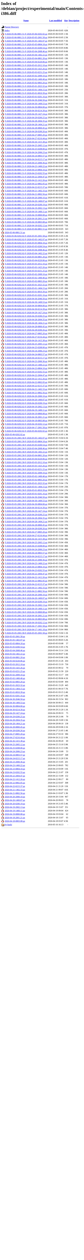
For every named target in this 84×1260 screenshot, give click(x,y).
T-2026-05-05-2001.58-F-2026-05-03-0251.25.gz (26, 469)
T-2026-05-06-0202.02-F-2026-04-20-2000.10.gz (26, 396)
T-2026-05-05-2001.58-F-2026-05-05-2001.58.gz (26, 633)
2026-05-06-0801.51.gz (15, 232)
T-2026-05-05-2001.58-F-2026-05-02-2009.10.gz (26, 473)
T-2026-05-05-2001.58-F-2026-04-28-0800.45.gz (26, 525)
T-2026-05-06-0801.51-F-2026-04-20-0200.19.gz (26, 204)
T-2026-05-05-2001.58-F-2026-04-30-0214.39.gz (26, 507)
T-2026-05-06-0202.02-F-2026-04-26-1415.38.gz (26, 340)
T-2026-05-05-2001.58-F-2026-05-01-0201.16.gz (26, 494)
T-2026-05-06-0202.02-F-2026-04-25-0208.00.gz (26, 347)
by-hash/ (8, 824)
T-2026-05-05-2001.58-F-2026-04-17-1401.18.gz (26, 629)
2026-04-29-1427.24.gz (15, 713)
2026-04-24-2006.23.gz (15, 751)
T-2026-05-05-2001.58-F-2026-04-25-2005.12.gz (26, 542)
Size (66, 20)
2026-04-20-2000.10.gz (15, 797)
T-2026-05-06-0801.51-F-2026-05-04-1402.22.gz (26, 55)
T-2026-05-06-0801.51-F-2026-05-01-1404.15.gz (26, 90)
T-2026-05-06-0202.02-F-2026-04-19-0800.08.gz (26, 413)
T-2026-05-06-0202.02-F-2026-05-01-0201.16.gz (26, 295)
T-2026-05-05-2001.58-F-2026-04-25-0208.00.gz (26, 546)
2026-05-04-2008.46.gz (15, 650)
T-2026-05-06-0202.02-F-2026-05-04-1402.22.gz (26, 253)
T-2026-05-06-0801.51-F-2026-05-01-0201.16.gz (26, 97)
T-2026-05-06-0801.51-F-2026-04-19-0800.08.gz (26, 215)
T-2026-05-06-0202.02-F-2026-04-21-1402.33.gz (26, 389)
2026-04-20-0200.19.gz (15, 804)
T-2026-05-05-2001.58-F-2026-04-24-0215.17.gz (26, 556)
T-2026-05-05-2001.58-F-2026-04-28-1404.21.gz (26, 521)
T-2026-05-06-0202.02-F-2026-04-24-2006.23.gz (26, 351)
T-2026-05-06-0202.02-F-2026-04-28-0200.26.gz (26, 330)
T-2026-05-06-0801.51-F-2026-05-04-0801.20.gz (26, 58)
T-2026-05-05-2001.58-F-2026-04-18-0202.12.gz (26, 622)
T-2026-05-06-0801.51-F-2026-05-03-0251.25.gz (26, 72)
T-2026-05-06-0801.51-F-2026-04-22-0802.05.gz (26, 184)
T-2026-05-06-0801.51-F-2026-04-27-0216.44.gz (26, 138)
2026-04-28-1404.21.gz (15, 723)
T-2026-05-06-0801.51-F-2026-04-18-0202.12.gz (26, 225)
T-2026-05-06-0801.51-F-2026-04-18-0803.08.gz (26, 222)
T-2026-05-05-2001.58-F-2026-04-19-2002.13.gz (26, 605)
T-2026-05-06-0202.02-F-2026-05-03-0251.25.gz (26, 271)
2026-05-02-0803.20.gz (15, 682)
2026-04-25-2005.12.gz (15, 744)
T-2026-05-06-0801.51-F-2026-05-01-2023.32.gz (26, 86)
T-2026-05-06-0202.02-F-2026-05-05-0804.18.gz (26, 243)
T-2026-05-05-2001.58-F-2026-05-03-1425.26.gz (26, 466)
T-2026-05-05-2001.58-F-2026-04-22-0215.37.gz (26, 584)
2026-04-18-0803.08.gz (15, 821)
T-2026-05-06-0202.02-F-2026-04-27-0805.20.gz (26, 333)
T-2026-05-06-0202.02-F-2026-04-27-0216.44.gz (26, 337)
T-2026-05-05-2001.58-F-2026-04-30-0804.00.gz (26, 504)
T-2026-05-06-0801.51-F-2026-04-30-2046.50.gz (26, 100)
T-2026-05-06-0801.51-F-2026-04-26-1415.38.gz (26, 142)
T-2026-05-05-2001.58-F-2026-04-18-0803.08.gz (26, 619)
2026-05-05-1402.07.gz (15, 640)
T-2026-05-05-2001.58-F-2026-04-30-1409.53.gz (26, 501)
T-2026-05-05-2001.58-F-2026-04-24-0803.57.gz (26, 553)
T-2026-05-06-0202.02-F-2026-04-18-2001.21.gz (26, 417)
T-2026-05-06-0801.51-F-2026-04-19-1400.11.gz (26, 211)
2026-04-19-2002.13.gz (15, 807)
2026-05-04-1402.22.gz (15, 654)
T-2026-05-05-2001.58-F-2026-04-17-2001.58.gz (26, 626)
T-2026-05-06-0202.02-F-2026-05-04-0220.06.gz (26, 260)
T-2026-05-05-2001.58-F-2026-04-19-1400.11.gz (26, 608)
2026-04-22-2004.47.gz (15, 776)
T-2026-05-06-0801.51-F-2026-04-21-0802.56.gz (26, 194)
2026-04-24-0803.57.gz (15, 755)
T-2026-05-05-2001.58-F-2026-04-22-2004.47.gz (26, 574)
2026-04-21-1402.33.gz (15, 790)
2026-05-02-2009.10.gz (15, 675)
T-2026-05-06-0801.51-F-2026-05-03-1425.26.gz (26, 69)
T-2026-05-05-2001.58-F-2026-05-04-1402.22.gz (26, 452)
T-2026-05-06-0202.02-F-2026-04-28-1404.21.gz (26, 323)
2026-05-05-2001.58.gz (15, 636)
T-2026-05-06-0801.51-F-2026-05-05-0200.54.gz (26, 48)
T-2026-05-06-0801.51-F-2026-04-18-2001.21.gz (26, 218)
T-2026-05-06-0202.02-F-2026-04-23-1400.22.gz (26, 365)
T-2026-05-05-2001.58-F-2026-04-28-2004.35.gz (26, 518)
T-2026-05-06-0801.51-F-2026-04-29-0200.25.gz (26, 117)
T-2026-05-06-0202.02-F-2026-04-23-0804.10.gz (26, 368)
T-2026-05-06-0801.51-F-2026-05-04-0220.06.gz (26, 62)
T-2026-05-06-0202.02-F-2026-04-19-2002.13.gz (26, 406)
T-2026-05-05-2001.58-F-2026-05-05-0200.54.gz (26, 445)
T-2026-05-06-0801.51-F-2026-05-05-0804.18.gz (26, 44)
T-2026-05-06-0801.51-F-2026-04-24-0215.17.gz (26, 159)
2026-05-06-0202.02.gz (15, 434)
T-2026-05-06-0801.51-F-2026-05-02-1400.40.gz (26, 79)
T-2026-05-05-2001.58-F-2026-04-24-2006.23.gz (26, 549)
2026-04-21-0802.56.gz (15, 793)
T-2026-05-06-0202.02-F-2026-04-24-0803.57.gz (26, 354)
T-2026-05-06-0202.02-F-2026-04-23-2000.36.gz (26, 361)
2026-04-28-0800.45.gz (15, 727)
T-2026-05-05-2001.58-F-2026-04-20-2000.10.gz (26, 595)
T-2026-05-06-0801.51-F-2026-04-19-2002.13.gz (26, 208)
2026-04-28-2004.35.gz (15, 720)
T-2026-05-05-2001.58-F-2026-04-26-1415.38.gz (26, 539)
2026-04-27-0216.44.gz (15, 737)
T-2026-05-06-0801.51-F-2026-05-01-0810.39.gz (26, 93)
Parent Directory (12, 27)
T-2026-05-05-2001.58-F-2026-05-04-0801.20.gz (26, 455)
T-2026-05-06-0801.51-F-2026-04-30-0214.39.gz (26, 110)
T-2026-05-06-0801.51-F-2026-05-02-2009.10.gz (26, 76)
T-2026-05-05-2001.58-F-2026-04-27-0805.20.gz (26, 532)
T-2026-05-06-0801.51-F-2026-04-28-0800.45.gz (26, 128)
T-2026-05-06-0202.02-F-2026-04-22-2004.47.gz (26, 375)
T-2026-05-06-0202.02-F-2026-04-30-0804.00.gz (26, 305)
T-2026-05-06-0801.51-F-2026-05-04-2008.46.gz (26, 51)
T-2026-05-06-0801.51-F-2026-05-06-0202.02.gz (26, 34)
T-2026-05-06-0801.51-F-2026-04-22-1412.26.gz (26, 180)
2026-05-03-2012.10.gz (15, 664)
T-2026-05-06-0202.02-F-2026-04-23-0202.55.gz (26, 372)
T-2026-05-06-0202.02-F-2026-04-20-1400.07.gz (26, 400)
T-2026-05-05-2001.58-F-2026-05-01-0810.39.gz (26, 490)
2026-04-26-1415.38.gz (15, 741)
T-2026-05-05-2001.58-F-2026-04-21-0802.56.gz (26, 591)
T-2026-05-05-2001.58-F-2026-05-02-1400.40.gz (26, 476)
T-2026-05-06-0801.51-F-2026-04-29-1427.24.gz (26, 114)
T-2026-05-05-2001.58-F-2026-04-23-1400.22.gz (26, 563)
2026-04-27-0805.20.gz (15, 734)
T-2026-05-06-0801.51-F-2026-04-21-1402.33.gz (26, 191)
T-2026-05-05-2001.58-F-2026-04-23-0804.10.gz (26, 567)
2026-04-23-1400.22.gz (15, 765)
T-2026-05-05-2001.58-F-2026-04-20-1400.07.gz (26, 598)
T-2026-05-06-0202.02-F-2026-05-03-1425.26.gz (26, 267)
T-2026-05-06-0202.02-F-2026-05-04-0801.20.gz (26, 257)
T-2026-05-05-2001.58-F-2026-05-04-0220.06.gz (26, 459)
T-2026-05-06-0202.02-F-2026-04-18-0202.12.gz (26, 424)
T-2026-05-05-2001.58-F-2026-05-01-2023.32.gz (26, 483)
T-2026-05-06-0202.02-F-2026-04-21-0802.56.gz (26, 393)
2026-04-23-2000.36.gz (15, 762)
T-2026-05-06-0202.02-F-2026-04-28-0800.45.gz (26, 326)
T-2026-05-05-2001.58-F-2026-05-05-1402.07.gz (26, 438)
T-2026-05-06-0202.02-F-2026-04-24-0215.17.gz (26, 358)
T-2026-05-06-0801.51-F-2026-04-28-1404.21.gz (26, 124)
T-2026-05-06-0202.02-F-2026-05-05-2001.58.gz (26, 236)
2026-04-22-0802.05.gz (15, 783)
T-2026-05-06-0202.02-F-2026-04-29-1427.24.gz (26, 312)
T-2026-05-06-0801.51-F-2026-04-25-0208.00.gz (26, 149)
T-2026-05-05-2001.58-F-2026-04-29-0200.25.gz (26, 514)
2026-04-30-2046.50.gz (15, 699)
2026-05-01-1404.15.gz (15, 689)
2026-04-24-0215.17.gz (15, 758)
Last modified (55, 20)
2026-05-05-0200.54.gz (15, 647)
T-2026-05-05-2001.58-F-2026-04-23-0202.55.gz (26, 570)
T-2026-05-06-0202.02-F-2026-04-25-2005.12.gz (26, 344)
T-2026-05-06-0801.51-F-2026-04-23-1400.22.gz (26, 166)
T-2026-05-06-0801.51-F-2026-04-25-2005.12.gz (26, 145)
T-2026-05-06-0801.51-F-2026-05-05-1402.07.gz (26, 41)
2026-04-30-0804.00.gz (15, 706)
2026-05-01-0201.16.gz (15, 696)
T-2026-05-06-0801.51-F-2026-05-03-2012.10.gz (26, 65)
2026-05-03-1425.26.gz (15, 668)
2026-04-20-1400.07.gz (15, 800)
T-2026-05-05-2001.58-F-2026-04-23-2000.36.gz (26, 560)
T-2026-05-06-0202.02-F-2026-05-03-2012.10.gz (26, 264)
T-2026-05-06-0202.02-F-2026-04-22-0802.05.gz (26, 382)
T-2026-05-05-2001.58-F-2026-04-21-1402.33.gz (26, 588)
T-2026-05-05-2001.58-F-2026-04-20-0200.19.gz (26, 602)
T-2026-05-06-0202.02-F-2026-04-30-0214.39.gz (26, 309)
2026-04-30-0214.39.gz (15, 709)
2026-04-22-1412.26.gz (15, 779)
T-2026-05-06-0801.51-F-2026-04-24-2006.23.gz (26, 152)
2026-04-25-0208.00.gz (15, 748)
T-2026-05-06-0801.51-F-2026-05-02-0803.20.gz (26, 83)
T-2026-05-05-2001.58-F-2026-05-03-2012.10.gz (26, 462)
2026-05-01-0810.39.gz (15, 692)
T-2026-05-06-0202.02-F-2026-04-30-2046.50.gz (26, 299)
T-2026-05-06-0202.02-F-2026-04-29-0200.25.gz (26, 316)
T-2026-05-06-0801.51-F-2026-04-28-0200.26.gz (26, 131)
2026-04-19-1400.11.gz (15, 811)
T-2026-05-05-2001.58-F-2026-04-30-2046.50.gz (26, 497)
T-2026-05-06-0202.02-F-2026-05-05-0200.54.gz (26, 246)
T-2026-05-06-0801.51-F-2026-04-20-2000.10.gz (26, 198)
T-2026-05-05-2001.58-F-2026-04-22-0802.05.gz (26, 581)
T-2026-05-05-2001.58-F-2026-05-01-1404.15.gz (26, 487)
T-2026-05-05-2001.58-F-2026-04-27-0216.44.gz (26, 535)
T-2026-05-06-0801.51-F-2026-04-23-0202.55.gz (26, 173)
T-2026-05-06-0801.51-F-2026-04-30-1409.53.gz (26, 103)
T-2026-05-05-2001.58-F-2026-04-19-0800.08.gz (26, 612)
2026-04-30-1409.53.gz (15, 703)
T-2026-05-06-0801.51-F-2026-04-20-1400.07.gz (26, 201)
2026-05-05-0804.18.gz (15, 643)
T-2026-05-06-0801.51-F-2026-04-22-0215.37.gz (26, 187)
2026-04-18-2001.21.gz (15, 817)
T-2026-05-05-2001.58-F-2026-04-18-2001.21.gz (26, 615)
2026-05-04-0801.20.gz (15, 657)
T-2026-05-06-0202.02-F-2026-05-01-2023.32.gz (26, 285)
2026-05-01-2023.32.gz (15, 685)
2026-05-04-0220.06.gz (15, 661)
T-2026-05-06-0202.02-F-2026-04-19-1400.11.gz (26, 410)
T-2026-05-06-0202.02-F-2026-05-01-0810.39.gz (26, 292)
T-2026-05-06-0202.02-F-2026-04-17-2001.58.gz (26, 427)
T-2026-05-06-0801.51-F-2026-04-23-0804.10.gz (26, 170)
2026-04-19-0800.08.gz (15, 814)
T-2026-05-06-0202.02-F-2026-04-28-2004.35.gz (26, 319)
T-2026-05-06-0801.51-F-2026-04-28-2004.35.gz (26, 121)
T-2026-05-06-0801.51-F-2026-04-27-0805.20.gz (26, 135)
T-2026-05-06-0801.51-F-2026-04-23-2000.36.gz (26, 163)
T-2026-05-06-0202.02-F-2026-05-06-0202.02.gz (26, 431)
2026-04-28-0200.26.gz (15, 730)
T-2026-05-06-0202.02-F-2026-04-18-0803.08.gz (26, 420)
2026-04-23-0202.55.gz (15, 772)
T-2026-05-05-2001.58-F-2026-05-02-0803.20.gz (26, 480)
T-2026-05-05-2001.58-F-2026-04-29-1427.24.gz (26, 511)
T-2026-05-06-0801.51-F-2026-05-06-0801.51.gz (26, 229)
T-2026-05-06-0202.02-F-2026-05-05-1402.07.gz (26, 239)
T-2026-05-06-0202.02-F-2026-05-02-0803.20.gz (26, 281)
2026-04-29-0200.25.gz (15, 716)
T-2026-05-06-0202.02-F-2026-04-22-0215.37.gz (26, 386)
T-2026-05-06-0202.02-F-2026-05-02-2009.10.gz (26, 274)
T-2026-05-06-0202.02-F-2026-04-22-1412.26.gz (26, 379)
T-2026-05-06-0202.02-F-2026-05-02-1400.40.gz (26, 278)
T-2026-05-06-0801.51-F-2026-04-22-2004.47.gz (26, 177)
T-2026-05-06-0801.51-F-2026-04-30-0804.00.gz (26, 107)
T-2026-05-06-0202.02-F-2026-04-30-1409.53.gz (26, 302)
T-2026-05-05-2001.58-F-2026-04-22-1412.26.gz (26, 577)
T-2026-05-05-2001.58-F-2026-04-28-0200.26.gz (26, 528)
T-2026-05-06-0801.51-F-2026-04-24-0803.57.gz (26, 156)
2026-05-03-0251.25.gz (15, 671)
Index (7, 30)
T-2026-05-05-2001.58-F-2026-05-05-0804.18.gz (26, 441)
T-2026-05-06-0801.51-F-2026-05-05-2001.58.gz (26, 37)
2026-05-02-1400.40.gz (15, 678)
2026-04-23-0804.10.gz (15, 769)
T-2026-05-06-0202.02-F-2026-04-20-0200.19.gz (26, 403)
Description (74, 20)
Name (26, 20)
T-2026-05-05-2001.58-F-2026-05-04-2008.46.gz (26, 448)
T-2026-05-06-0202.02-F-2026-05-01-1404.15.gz (26, 288)
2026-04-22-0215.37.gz (15, 786)
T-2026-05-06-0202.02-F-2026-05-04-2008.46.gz (26, 250)
